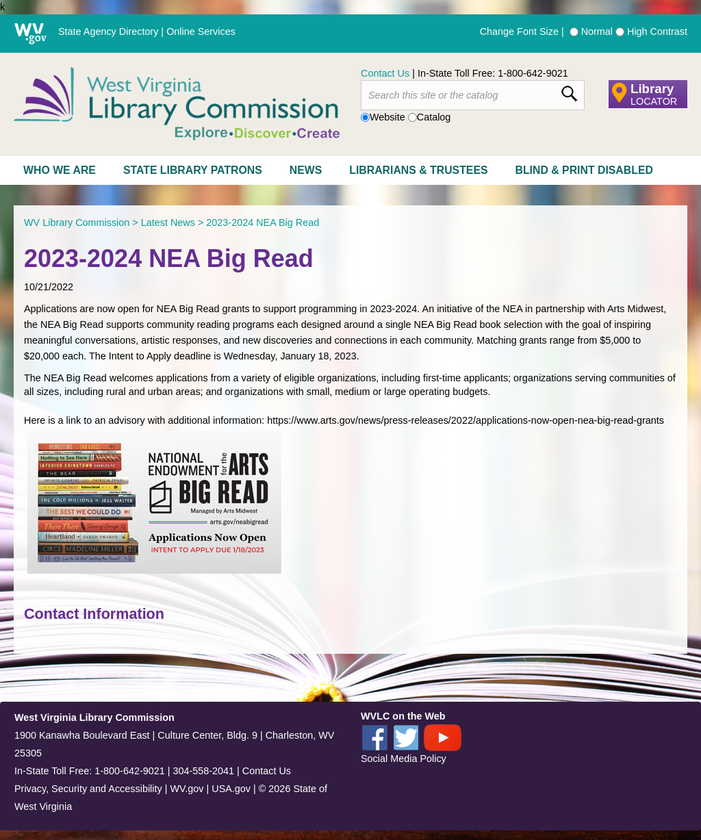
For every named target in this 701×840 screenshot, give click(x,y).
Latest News (168, 222)
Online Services (200, 31)
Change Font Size (519, 31)
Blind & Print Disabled (584, 170)
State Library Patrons (192, 170)
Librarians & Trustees (418, 170)
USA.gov (231, 788)
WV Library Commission (76, 222)
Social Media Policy (403, 758)
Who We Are (59, 170)
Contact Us (385, 73)
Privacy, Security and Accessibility (88, 788)
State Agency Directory (108, 31)
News (306, 170)
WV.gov (186, 788)
